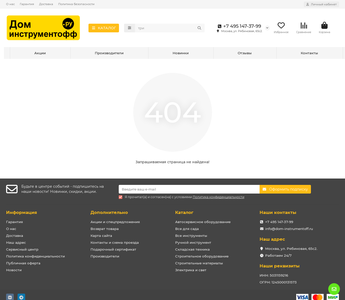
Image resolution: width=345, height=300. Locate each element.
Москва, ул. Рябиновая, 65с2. (291, 249)
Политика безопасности (76, 4)
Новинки (181, 53)
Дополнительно (109, 212)
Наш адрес (16, 242)
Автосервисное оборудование (203, 222)
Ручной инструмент (193, 242)
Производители (109, 53)
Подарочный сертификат (113, 249)
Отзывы (245, 53)
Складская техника (192, 249)
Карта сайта (101, 236)
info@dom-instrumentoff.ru (289, 229)
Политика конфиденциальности (35, 256)
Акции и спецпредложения (115, 222)
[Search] (170, 28)
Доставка (46, 4)
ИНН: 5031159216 (274, 275)
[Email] (189, 189)
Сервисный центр (22, 249)
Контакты (309, 53)
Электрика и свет (190, 270)
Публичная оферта (23, 263)
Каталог (184, 212)
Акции (40, 53)
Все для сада (187, 229)
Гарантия (27, 4)
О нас (10, 4)
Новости (14, 270)
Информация (21, 212)
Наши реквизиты (279, 265)
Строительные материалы (199, 263)
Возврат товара (105, 229)
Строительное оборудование (202, 256)
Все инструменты (191, 236)
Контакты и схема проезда (115, 242)
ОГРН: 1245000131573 (278, 282)
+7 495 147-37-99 (238, 26)
